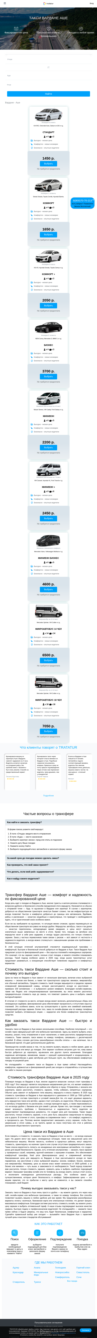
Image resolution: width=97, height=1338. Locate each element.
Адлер (16, 1267)
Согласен (85, 1330)
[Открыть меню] (5, 4)
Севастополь (83, 1272)
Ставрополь (19, 1282)
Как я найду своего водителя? (23, 879)
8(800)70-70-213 (82, 200)
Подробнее (48, 795)
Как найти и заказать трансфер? (24, 822)
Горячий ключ (83, 1267)
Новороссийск (62, 1272)
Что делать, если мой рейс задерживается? (30, 872)
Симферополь (62, 1277)
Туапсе (37, 1282)
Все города (72, 1281)
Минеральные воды (41, 1273)
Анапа (37, 1267)
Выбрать (48, 163)
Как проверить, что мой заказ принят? (27, 865)
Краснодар (18, 1272)
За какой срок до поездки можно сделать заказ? (33, 858)
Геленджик (60, 1267)
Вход (92, 3)
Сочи (78, 1277)
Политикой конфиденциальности (63, 1333)
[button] (5, 772)
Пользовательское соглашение (48, 1323)
